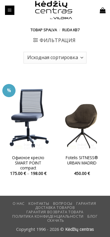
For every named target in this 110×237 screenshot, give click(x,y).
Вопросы (62, 203)
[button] (9, 10)
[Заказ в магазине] (54, 57)
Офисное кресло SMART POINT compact (28, 163)
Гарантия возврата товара (55, 211)
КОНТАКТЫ (38, 203)
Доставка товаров (55, 207)
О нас (19, 203)
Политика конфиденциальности (48, 216)
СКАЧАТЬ (55, 220)
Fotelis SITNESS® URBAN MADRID (82, 160)
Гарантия (86, 203)
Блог (92, 216)
